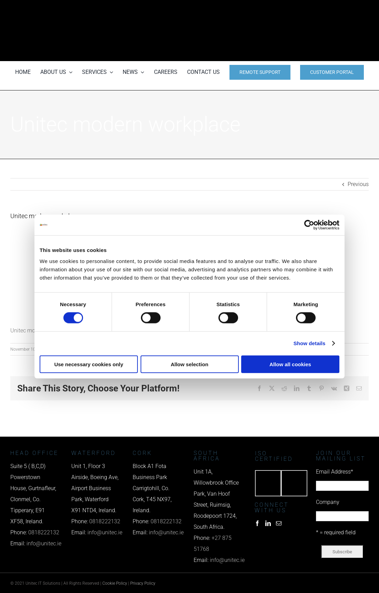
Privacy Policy (142, 583)
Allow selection (189, 364)
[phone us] (314, 9)
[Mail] (278, 523)
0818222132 (43, 532)
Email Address (334, 471)
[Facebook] (257, 523)
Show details (310, 343)
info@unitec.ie (44, 543)
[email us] (314, 30)
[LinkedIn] (268, 523)
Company (327, 502)
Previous (358, 184)
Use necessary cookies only (88, 364)
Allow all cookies (290, 364)
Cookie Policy (114, 583)
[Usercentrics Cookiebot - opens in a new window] (309, 225)
